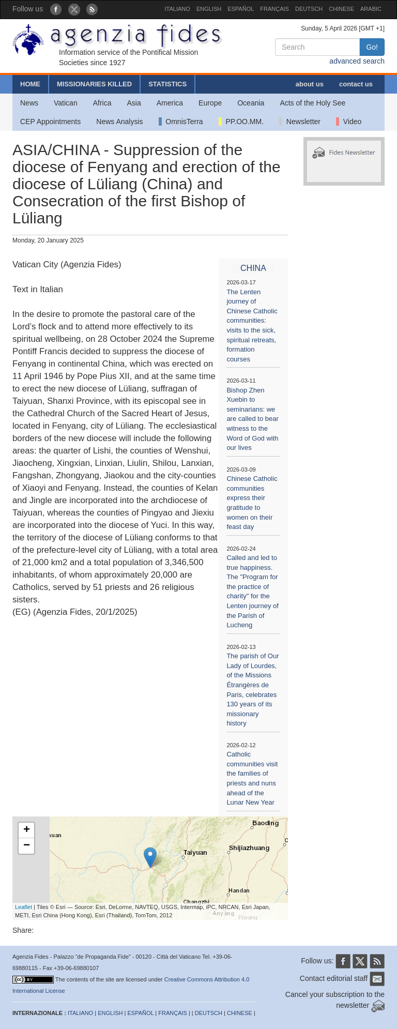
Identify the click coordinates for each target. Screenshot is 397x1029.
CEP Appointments (50, 121)
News (29, 103)
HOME (30, 84)
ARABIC (370, 9)
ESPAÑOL (240, 9)
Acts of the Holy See (312, 103)
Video (348, 121)
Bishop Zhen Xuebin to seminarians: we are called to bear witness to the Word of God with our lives (252, 418)
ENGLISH (208, 9)
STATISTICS (167, 84)
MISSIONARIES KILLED (94, 84)
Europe (210, 103)
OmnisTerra (181, 121)
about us (310, 84)
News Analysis (119, 121)
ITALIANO (177, 9)
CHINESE (341, 9)
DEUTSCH (309, 9)
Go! (372, 47)
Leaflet (23, 907)
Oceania (250, 103)
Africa (102, 103)
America (170, 103)
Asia (134, 103)
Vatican (66, 103)
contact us (356, 84)
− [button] (26, 846)
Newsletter (299, 121)
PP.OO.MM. (241, 121)
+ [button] (26, 830)
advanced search (357, 61)
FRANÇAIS (274, 9)
